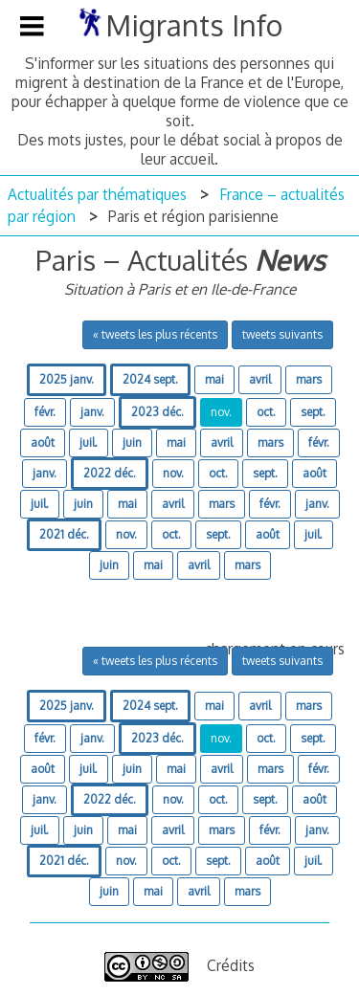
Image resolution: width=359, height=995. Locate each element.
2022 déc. (109, 473)
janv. (92, 412)
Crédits (231, 965)
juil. (88, 442)
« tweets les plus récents (155, 334)
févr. (45, 412)
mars (309, 379)
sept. (313, 412)
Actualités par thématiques (97, 194)
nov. (221, 412)
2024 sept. (150, 379)
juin (132, 442)
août (43, 442)
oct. (266, 412)
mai (214, 379)
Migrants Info (193, 25)
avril (260, 379)
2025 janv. (66, 379)
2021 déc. (64, 534)
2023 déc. (157, 412)
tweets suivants (282, 334)
